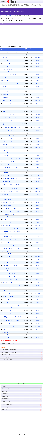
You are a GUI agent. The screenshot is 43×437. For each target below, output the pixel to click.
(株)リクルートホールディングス (9, 282)
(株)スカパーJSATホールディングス (10, 253)
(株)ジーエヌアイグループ (8, 296)
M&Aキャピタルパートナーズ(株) (9, 52)
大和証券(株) (5, 332)
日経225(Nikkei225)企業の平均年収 (9, 349)
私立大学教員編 (5, 398)
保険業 (37, 117)
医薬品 (37, 138)
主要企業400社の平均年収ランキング (9, 352)
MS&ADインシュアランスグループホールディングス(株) (12, 317)
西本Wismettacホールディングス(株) (10, 320)
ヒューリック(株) (6, 63)
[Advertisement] (21, 35)
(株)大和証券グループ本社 (8, 214)
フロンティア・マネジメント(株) (9, 188)
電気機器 (37, 54)
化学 (37, 123)
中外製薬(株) (5, 216)
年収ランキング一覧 (8, 15)
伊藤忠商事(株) (5, 71)
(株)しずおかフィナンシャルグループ (10, 181)
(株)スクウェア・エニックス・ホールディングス (12, 185)
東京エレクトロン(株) (7, 120)
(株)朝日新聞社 (5, 268)
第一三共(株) (5, 302)
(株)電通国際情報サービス (8, 288)
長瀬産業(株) (5, 334)
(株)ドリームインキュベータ (8, 69)
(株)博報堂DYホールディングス (9, 167)
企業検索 (4, 386)
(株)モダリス (5, 144)
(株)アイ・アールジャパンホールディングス (12, 276)
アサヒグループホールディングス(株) (10, 211)
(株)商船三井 (5, 97)
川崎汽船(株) (5, 153)
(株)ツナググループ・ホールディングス (11, 231)
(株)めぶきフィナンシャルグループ (10, 202)
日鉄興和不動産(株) (6, 310)
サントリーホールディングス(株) (9, 279)
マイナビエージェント (7, 409)
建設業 (37, 83)
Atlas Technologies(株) (7, 307)
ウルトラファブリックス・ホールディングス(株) (12, 124)
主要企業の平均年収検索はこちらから (9, 343)
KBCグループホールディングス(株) (10, 191)
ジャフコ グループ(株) (7, 130)
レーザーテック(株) (6, 103)
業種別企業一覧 (5, 391)
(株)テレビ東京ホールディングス (9, 91)
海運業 (37, 97)
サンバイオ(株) (5, 242)
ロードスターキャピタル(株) (8, 259)
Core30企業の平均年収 (6, 354)
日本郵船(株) (5, 155)
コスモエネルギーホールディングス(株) (11, 326)
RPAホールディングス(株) (8, 245)
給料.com (1, 15)
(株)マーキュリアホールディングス (10, 178)
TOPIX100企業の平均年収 (7, 357)
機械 (37, 150)
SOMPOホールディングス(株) (9, 208)
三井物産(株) (5, 66)
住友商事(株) (5, 80)
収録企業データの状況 (7, 401)
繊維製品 (37, 106)
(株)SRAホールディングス (8, 290)
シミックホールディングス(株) (9, 239)
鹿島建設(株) (5, 262)
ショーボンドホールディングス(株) (10, 83)
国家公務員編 (5, 393)
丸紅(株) (4, 86)
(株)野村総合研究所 (6, 199)
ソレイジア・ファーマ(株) (8, 161)
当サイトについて (6, 407)
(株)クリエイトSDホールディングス (10, 248)
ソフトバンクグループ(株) (8, 147)
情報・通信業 (37, 57)
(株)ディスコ (5, 150)
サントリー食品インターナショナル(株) (11, 285)
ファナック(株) (5, 164)
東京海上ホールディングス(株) (9, 117)
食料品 (37, 211)
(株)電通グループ (6, 94)
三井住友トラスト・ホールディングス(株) (11, 170)
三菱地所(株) (5, 194)
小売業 (37, 248)
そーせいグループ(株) (7, 138)
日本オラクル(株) (6, 293)
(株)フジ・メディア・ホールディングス (11, 89)
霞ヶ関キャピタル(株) (7, 141)
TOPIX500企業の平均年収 (7, 359)
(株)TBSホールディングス (8, 100)
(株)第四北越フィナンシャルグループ (10, 265)
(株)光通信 (4, 57)
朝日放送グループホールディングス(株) (11, 158)
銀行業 (37, 170)
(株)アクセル (5, 329)
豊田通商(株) (5, 251)
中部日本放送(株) (6, 256)
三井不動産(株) (5, 175)
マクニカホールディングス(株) (9, 74)
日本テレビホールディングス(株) (9, 133)
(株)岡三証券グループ (7, 236)
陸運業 (37, 273)
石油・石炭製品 (37, 326)
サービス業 (37, 52)
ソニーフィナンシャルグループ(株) (10, 228)
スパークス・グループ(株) (8, 135)
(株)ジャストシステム (7, 108)
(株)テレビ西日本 (6, 225)
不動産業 (37, 63)
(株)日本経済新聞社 (6, 205)
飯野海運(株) (5, 270)
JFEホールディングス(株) (8, 197)
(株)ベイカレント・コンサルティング (10, 305)
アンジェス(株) (5, 299)
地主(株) (4, 77)
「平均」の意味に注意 (7, 404)
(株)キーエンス (5, 54)
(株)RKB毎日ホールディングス (9, 172)
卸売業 (37, 60)
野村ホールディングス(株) (8, 114)
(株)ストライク (5, 111)
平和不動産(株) (5, 337)
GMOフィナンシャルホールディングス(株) (12, 127)
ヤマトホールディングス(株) (8, 273)
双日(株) (4, 219)
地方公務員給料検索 (6, 396)
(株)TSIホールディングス (8, 106)
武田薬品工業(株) (6, 323)
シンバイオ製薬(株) (6, 222)
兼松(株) (4, 234)
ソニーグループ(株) (6, 313)
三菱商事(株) (5, 60)
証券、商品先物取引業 (37, 114)
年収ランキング (5, 388)
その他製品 (37, 205)
